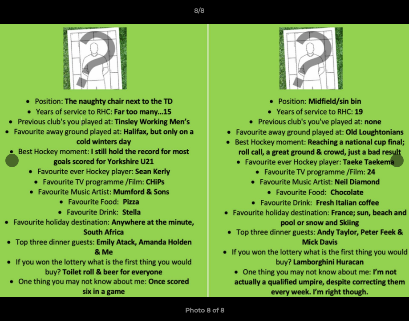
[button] (371, 13)
